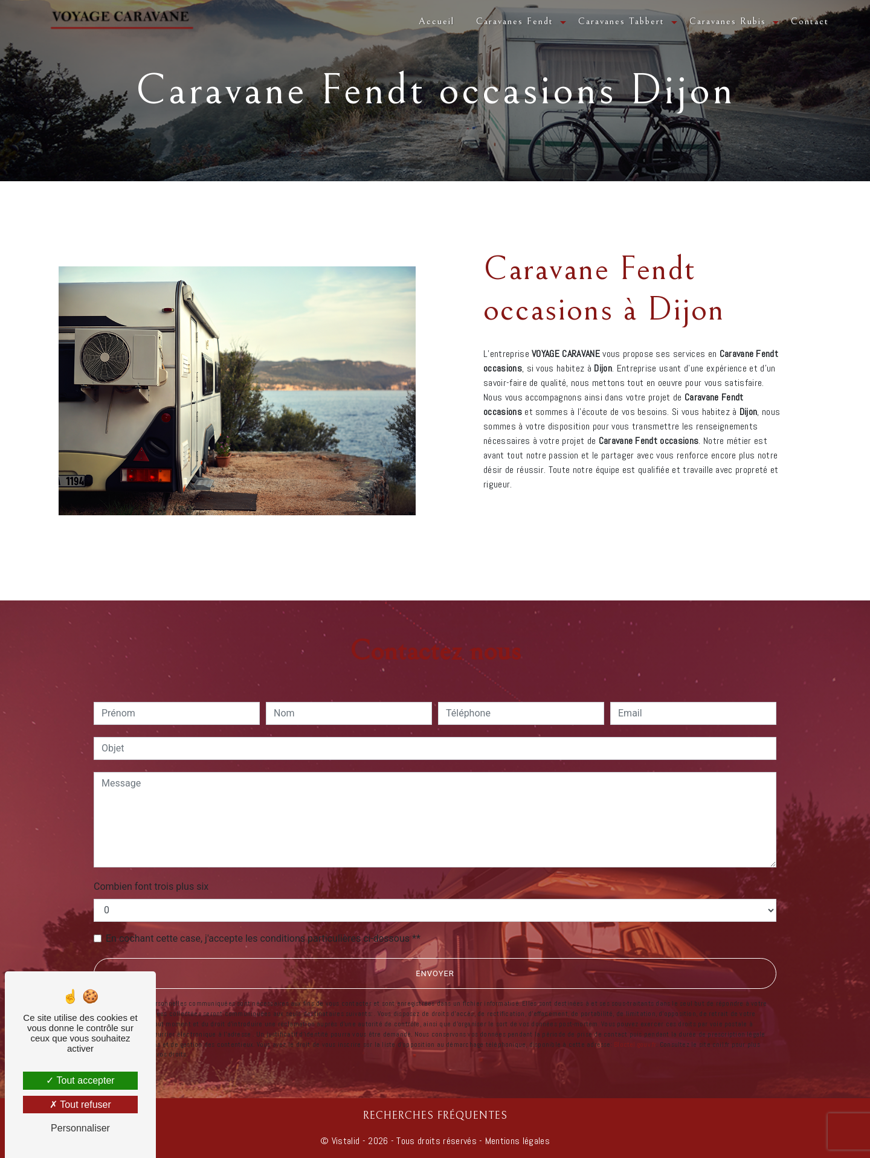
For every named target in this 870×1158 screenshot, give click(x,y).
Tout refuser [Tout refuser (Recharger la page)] (80, 1104)
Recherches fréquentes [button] (435, 1116)
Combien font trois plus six (151, 886)
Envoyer (435, 973)
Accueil (436, 21)
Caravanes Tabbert (621, 21)
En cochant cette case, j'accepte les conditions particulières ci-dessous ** (263, 938)
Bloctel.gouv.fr (635, 1044)
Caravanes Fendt (514, 21)
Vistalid (346, 1140)
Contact (810, 21)
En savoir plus (690, 511)
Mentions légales (516, 1140)
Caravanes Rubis (727, 21)
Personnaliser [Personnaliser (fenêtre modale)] (80, 1128)
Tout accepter (80, 1080)
